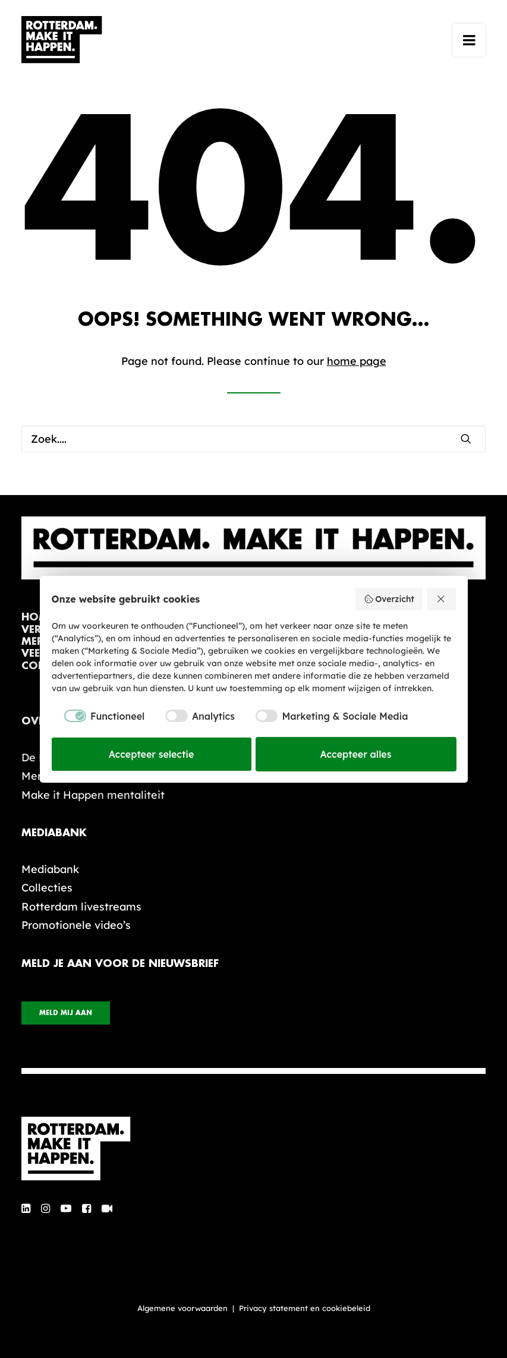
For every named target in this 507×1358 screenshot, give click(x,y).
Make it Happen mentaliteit (93, 795)
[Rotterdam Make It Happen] (61, 40)
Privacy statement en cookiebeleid (304, 1308)
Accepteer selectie (151, 754)
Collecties (47, 887)
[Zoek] (253, 439)
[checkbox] (98, 716)
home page (356, 361)
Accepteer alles (356, 754)
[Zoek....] (253, 439)
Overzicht (389, 599)
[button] (469, 40)
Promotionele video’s (76, 925)
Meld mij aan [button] (65, 1013)
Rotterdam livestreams (81, 906)
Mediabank (50, 869)
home (37, 617)
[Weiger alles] (441, 599)
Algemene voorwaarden (182, 1308)
